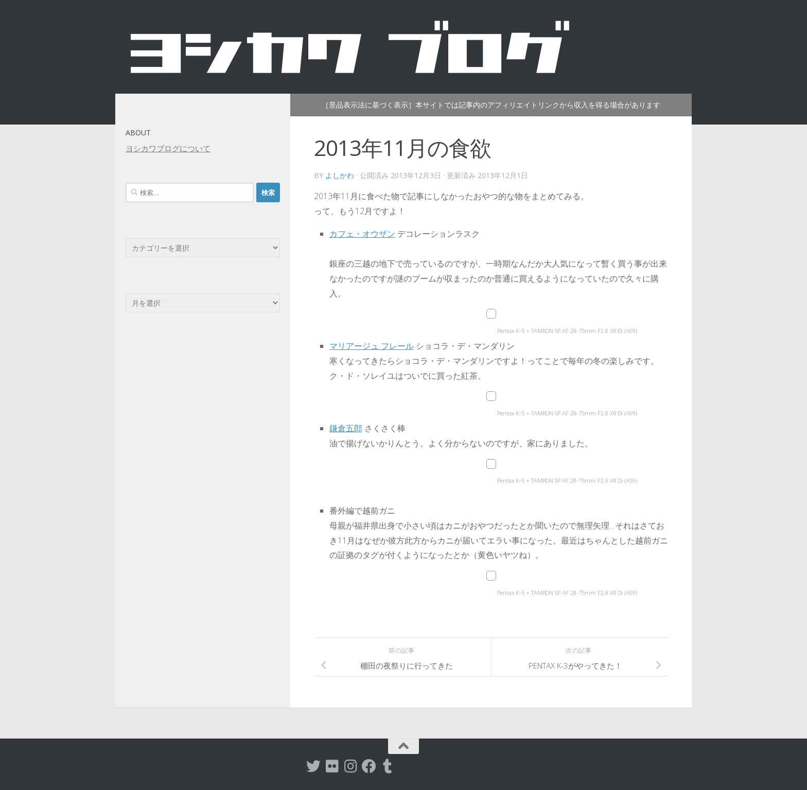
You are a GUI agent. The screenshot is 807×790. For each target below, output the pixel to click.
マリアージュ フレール (371, 346)
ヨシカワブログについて (168, 148)
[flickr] (332, 766)
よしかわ (339, 175)
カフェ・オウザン (362, 233)
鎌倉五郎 (345, 428)
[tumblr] (387, 766)
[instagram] (350, 766)
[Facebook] (369, 766)
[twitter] (313, 766)
